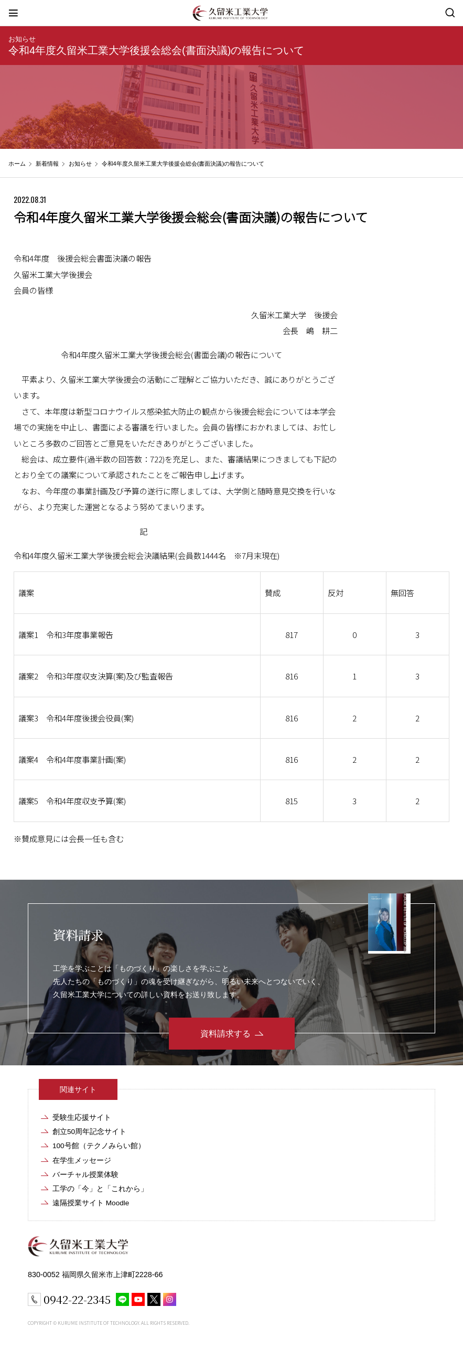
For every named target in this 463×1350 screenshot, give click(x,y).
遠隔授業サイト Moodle (90, 1203)
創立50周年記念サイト (89, 1132)
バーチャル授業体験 (85, 1175)
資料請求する (225, 1033)
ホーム (17, 163)
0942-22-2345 (77, 1299)
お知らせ (22, 39)
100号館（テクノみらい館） (98, 1146)
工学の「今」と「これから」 (100, 1189)
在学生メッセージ (81, 1160)
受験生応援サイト (81, 1117)
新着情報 (47, 163)
